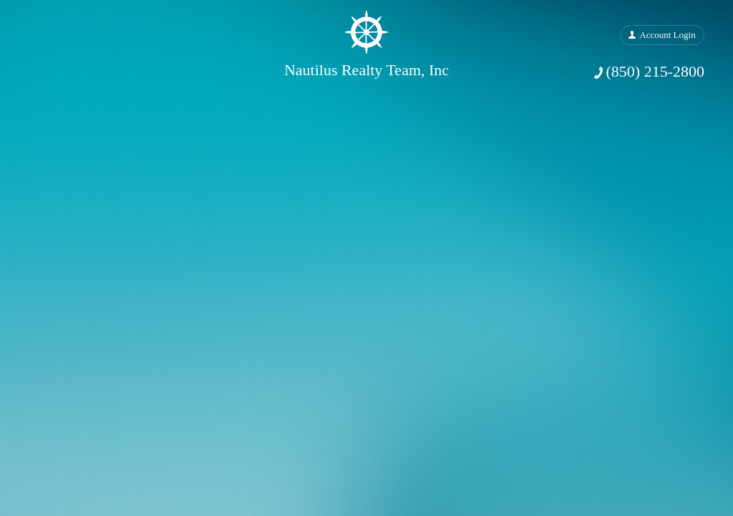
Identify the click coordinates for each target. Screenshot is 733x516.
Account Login (667, 34)
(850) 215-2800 (655, 71)
